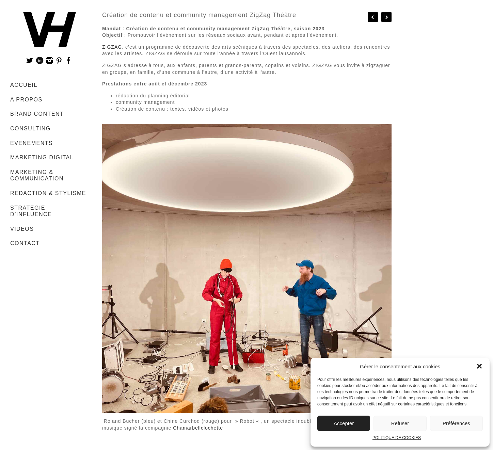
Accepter (344, 423)
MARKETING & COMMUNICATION (37, 175)
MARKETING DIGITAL (42, 157)
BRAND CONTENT (37, 114)
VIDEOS (22, 229)
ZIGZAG (112, 47)
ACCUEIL (23, 85)
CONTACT (25, 243)
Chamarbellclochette (198, 428)
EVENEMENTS (31, 143)
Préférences (456, 423)
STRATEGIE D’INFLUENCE (31, 211)
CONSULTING (30, 128)
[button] (479, 366)
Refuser (400, 423)
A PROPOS (26, 99)
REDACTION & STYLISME (48, 193)
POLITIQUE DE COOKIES (396, 437)
